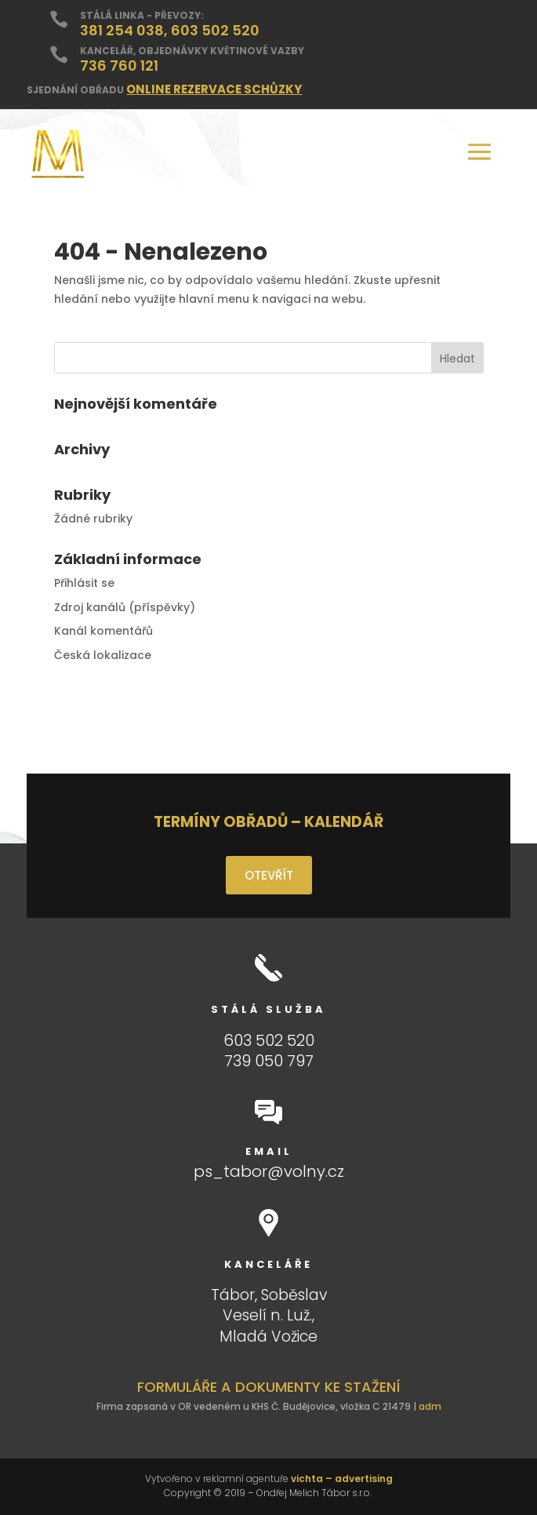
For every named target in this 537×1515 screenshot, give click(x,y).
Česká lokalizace (102, 655)
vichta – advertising (342, 1478)
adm (430, 1406)
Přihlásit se (84, 583)
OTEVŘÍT (269, 875)
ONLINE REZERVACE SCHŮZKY (214, 89)
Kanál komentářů (103, 631)
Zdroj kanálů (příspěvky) (124, 607)
